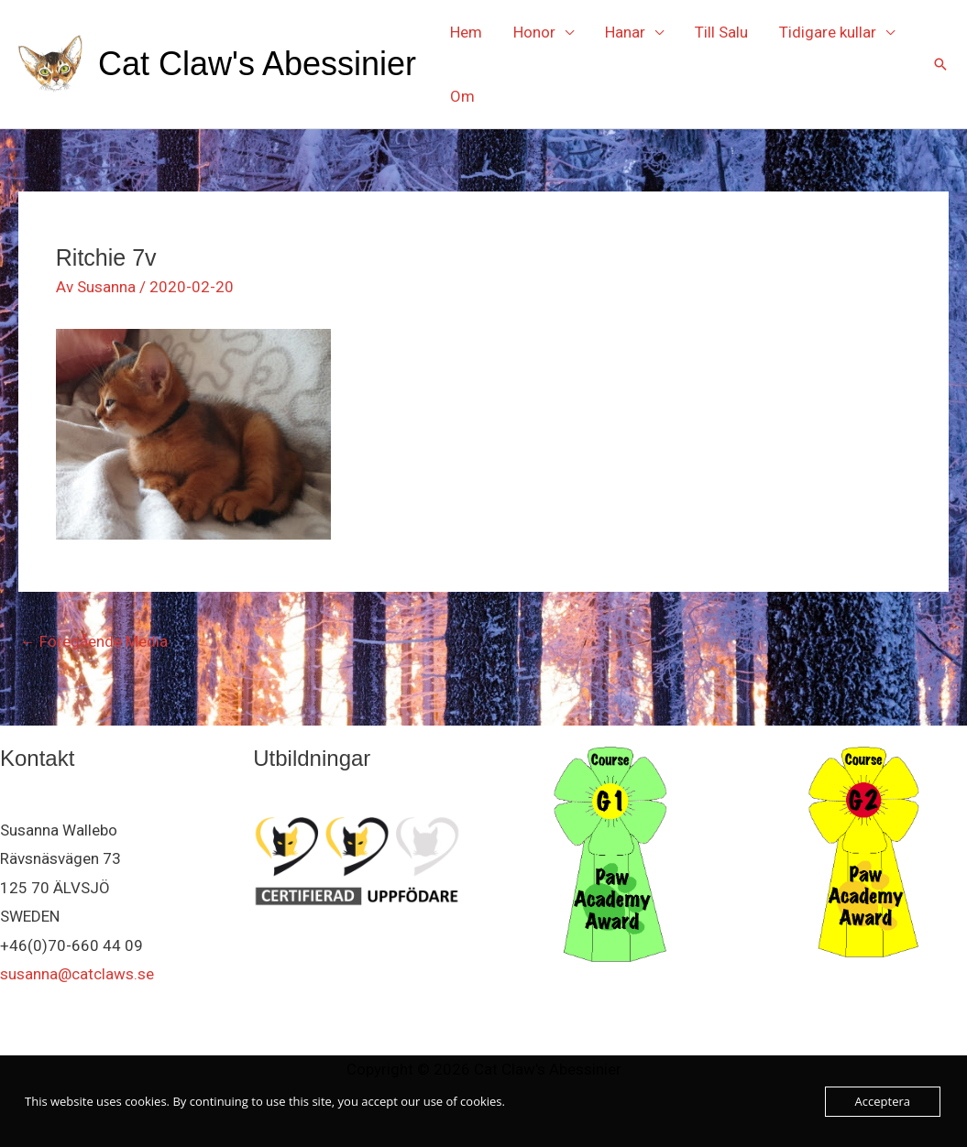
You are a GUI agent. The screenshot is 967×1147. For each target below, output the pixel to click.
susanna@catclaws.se (77, 974)
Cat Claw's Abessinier (257, 63)
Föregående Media (94, 641)
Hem (466, 32)
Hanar (625, 32)
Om (462, 96)
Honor (534, 32)
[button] (940, 64)
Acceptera (882, 1101)
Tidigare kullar (827, 32)
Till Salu (721, 32)
